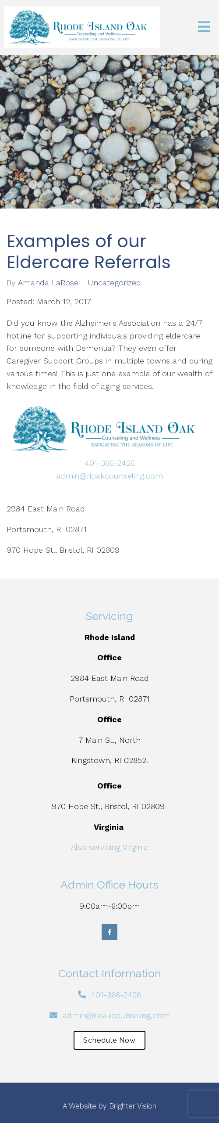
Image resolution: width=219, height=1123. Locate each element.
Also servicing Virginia (109, 847)
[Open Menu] (204, 27)
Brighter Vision (132, 1105)
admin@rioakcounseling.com (109, 475)
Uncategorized (114, 283)
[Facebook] (109, 932)
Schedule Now (109, 1040)
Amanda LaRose (48, 283)
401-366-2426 (110, 463)
